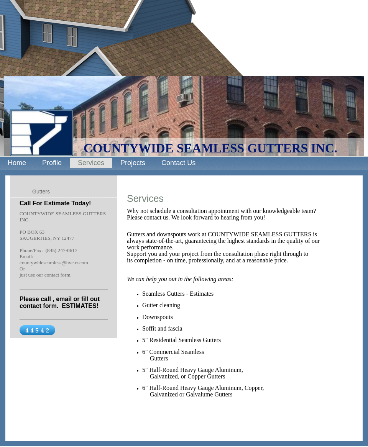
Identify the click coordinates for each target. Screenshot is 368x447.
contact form (57, 275)
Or (22, 269)
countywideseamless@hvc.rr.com (54, 262)
